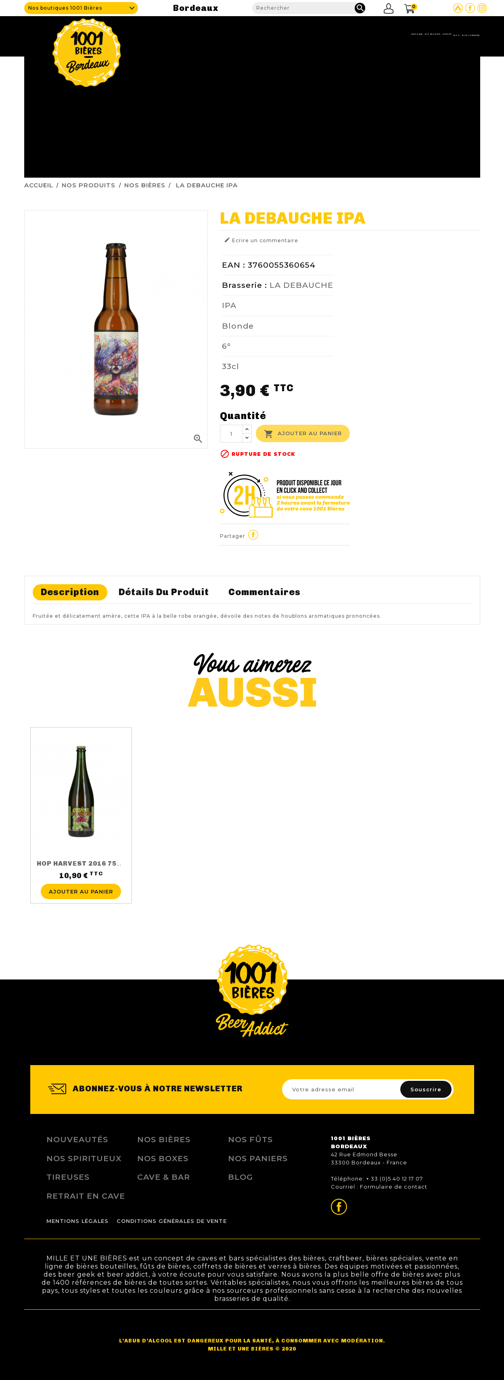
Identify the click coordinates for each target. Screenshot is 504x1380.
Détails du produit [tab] (164, 592)
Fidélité (372, 34)
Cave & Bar (273, 34)
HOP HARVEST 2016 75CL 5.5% (90, 863)
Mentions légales (77, 1221)
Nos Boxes (162, 1158)
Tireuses (68, 1177)
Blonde (238, 326)
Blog (405, 34)
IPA (229, 305)
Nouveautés (77, 1139)
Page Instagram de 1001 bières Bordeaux (482, 8)
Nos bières (163, 1139)
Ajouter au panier (303, 434)
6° (226, 346)
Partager (253, 535)
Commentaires (264, 592)
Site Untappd (458, 8)
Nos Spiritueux (83, 1158)
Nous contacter (452, 34)
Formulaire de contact (393, 1186)
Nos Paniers (258, 1158)
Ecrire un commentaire (261, 240)
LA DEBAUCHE (301, 285)
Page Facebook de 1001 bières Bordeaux (470, 8)
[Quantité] (231, 434)
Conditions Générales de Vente (172, 1221)
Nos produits (324, 34)
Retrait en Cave (85, 1196)
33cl (230, 366)
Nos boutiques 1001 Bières (65, 8)
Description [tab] (70, 592)
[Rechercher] (309, 8)
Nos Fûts (250, 1139)
